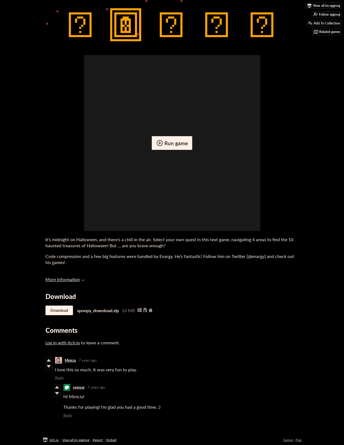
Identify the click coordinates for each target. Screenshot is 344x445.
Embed (111, 440)
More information (65, 279)
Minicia (70, 360)
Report (98, 440)
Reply (59, 377)
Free (299, 440)
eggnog (79, 387)
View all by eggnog (75, 440)
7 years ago (88, 360)
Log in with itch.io (62, 342)
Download (59, 310)
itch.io (54, 440)
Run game (172, 143)
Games (288, 440)
